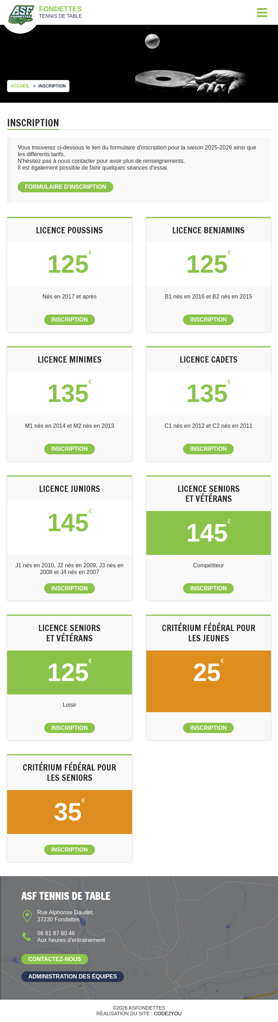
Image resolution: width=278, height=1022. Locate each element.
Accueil (20, 86)
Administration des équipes (72, 976)
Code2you (168, 1013)
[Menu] (262, 12)
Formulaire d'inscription (65, 187)
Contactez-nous (54, 959)
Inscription (69, 320)
